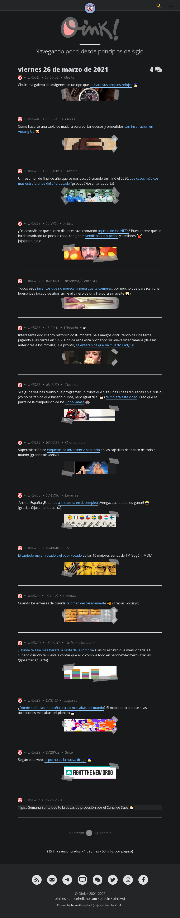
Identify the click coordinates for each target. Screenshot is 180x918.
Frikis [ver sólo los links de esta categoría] (68, 223)
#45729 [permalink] (34, 700)
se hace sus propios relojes (111, 84)
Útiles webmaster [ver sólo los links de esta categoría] (80, 642)
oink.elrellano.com (82, 898)
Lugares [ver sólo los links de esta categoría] (72, 495)
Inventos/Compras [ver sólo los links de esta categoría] (81, 281)
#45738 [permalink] (34, 223)
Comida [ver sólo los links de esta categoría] (69, 595)
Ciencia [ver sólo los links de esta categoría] (71, 171)
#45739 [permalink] (34, 171)
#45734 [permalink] (34, 442)
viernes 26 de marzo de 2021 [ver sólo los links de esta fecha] (63, 69)
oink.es (60, 898)
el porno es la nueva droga (65, 759)
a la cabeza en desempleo (78, 502)
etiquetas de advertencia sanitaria (73, 450)
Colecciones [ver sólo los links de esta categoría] (75, 442)
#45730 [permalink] (34, 642)
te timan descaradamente (86, 603)
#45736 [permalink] (34, 327)
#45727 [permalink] (34, 800)
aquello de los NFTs (113, 230)
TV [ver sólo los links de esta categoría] (67, 548)
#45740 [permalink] (34, 119)
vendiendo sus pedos (101, 235)
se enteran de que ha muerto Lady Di (105, 345)
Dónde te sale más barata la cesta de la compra (56, 650)
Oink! (118, 905)
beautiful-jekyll (81, 905)
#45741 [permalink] (33, 77)
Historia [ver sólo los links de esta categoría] (71, 327)
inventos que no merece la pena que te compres (74, 288)
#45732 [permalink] (34, 548)
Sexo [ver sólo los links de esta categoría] (69, 752)
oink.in (105, 898)
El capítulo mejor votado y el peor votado (50, 555)
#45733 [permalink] (34, 495)
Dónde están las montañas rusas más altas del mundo (61, 707)
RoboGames (74, 402)
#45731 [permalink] (34, 595)
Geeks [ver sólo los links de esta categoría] (69, 77)
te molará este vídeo (121, 397)
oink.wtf (119, 898)
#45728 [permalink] (34, 752)
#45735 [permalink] (34, 384)
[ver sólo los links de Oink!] (20, 77)
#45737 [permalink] (34, 281)
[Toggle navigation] (171, 5)
